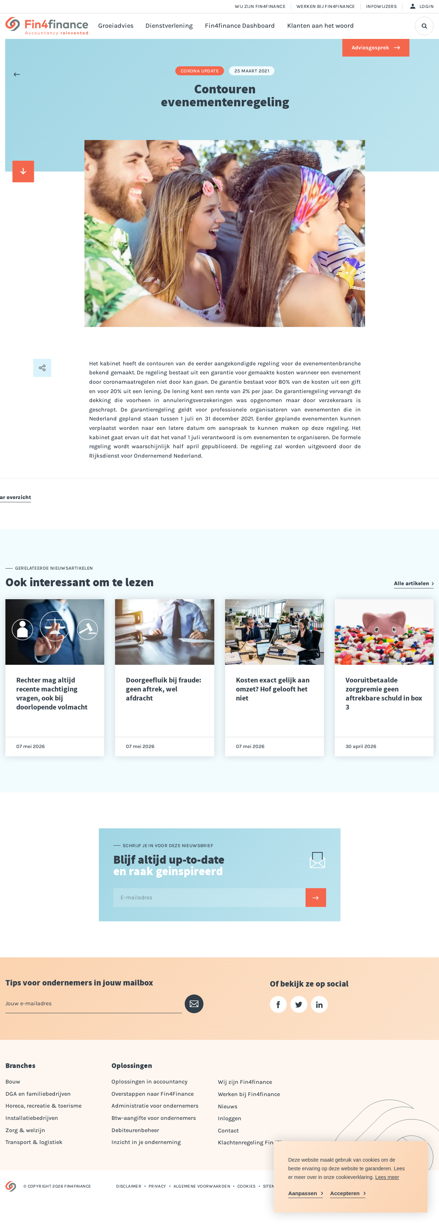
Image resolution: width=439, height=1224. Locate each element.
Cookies (246, 1186)
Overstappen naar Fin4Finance (152, 1093)
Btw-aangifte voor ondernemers (153, 1117)
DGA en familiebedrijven (38, 1093)
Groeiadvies (115, 26)
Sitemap (272, 1186)
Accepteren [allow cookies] (345, 1193)
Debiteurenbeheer (135, 1130)
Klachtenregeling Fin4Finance (258, 1142)
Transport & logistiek (33, 1142)
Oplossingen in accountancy (149, 1081)
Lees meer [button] (387, 1177)
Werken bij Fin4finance (326, 6)
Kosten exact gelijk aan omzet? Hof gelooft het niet (273, 689)
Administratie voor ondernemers (154, 1105)
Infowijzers (381, 6)
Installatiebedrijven (31, 1117)
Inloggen (229, 1118)
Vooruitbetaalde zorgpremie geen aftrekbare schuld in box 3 (384, 693)
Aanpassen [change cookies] (302, 1193)
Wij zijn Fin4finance (260, 6)
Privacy (157, 1186)
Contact (228, 1130)
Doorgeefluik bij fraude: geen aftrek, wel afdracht (163, 689)
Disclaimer (128, 1186)
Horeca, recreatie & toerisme (43, 1105)
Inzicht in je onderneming (146, 1142)
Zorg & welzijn (25, 1130)
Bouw (12, 1081)
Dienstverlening (169, 26)
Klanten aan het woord (320, 26)
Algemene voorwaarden (202, 1186)
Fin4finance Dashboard (240, 26)
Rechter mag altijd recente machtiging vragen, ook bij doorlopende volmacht (52, 693)
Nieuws (227, 1106)
